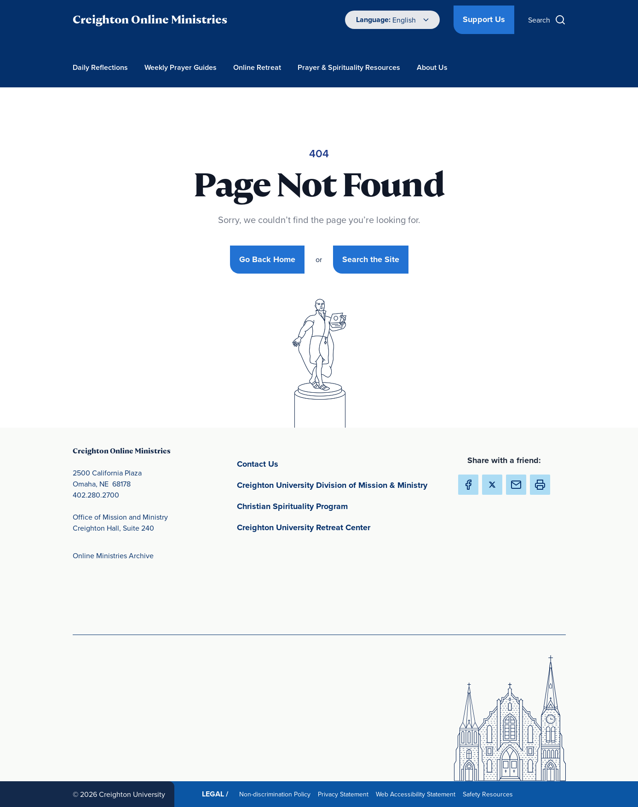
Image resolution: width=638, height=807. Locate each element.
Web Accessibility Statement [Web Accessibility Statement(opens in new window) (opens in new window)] (417, 794)
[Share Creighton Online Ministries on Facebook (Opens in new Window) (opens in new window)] (468, 485)
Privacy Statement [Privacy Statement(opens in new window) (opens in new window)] (345, 794)
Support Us (484, 19)
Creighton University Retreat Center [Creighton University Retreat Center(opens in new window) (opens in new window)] (340, 526)
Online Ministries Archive (113, 555)
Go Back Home (267, 259)
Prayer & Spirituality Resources (349, 67)
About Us (432, 67)
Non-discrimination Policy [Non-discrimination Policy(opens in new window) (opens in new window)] (276, 794)
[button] (540, 485)
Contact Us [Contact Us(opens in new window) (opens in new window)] (300, 463)
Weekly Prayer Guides (180, 67)
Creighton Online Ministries (150, 19)
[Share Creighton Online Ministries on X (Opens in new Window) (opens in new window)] (492, 485)
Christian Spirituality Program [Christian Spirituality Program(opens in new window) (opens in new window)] (335, 505)
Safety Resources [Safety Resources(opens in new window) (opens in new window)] (490, 794)
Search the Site (370, 259)
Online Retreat (257, 67)
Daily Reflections (100, 67)
